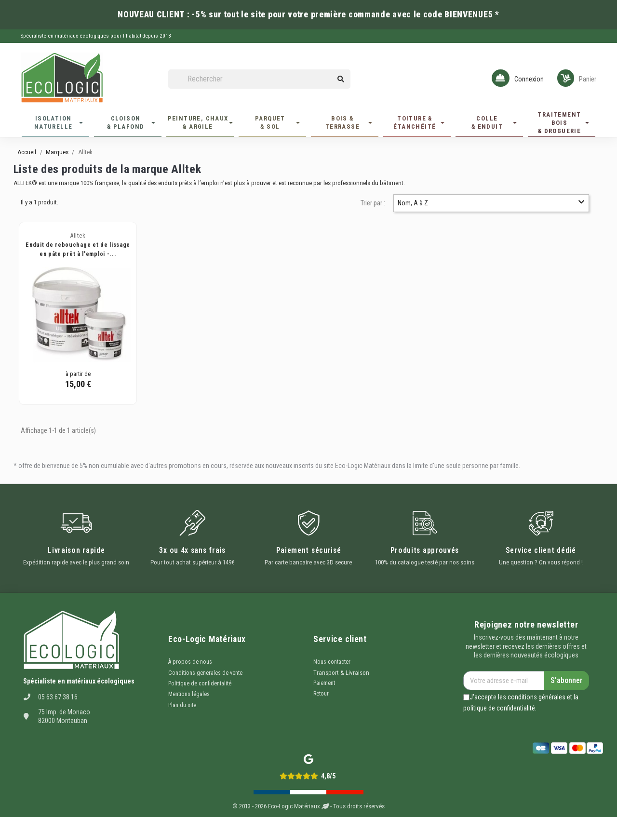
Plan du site (182, 705)
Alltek (77, 235)
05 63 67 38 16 (58, 697)
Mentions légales (189, 694)
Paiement (324, 683)
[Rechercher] (259, 79)
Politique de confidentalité (199, 683)
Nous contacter (331, 661)
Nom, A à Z (491, 203)
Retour (321, 693)
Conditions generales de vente (205, 673)
